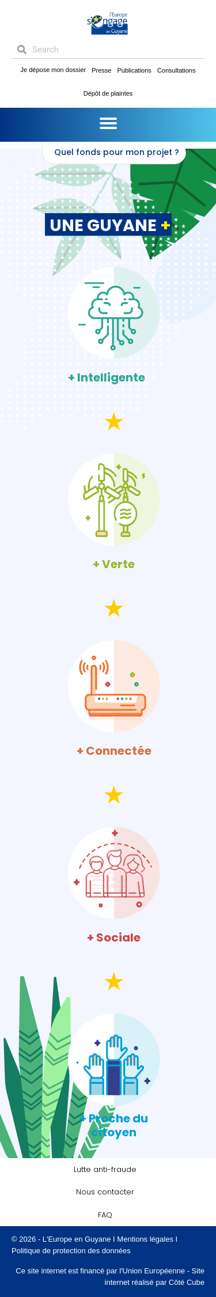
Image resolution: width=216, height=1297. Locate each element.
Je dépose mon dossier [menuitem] (53, 69)
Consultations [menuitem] (176, 70)
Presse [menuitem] (101, 70)
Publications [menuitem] (134, 70)
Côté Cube (186, 1282)
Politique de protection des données (71, 1250)
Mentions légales (145, 1239)
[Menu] (108, 123)
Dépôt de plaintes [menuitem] (108, 93)
